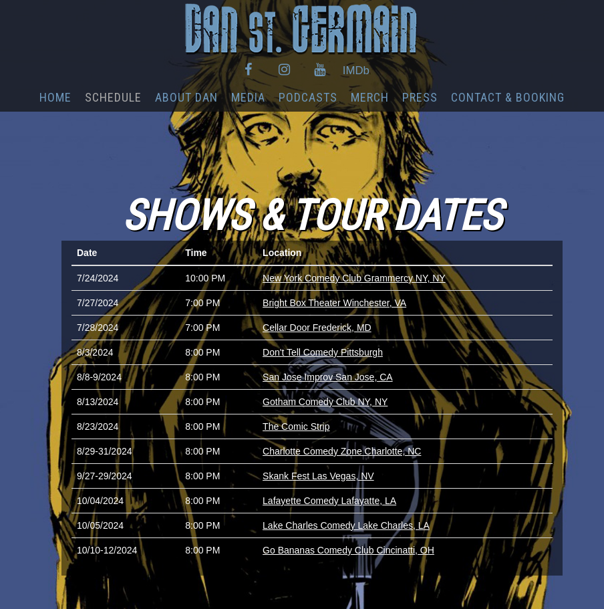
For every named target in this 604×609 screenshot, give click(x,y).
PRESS (420, 97)
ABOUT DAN (186, 97)
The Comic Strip (296, 426)
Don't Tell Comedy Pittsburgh (323, 352)
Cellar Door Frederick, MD (317, 327)
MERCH (370, 97)
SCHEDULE (113, 97)
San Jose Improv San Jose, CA (328, 377)
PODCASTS (308, 97)
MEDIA (248, 97)
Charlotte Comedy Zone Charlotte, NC (342, 451)
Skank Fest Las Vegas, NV (318, 476)
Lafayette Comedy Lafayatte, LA (329, 500)
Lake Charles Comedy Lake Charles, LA (346, 525)
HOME (55, 97)
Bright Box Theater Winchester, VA (334, 302)
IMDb (356, 70)
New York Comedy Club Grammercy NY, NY (354, 278)
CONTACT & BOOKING (508, 97)
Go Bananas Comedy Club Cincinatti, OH (348, 550)
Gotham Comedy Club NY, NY (325, 401)
